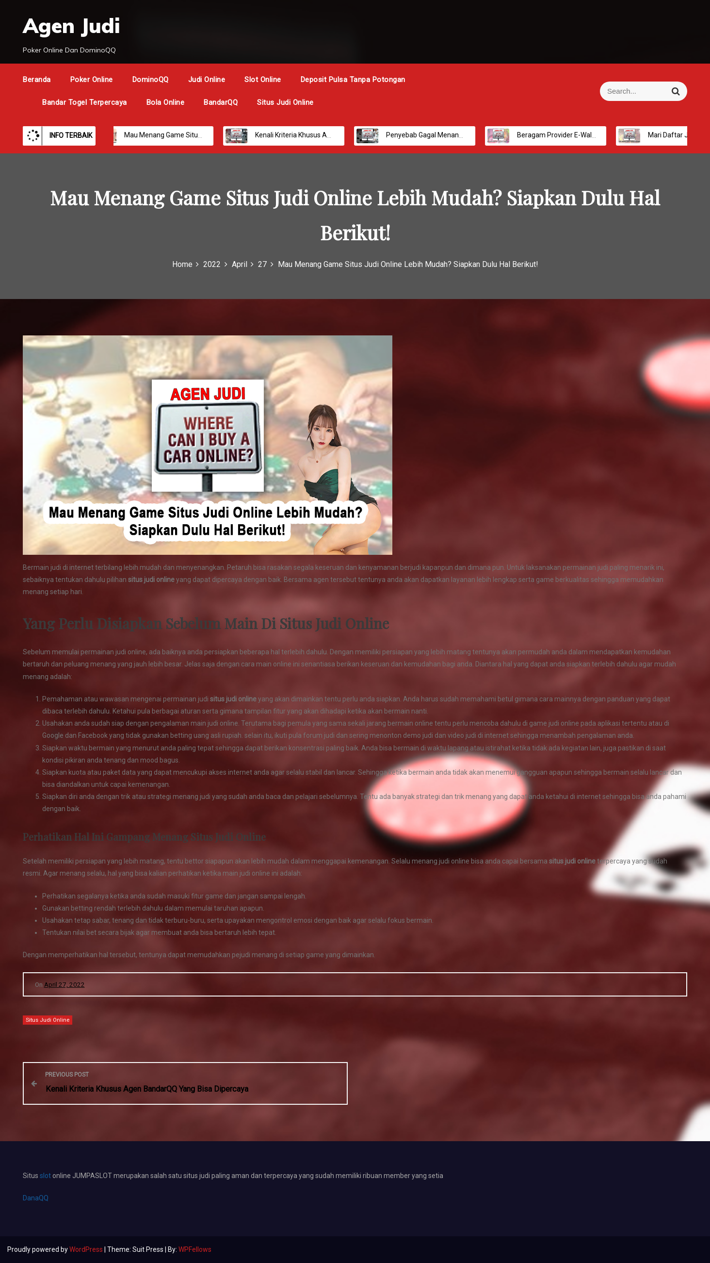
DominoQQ (150, 79)
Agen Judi (71, 25)
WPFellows (194, 1249)
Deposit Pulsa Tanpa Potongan (353, 79)
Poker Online (91, 79)
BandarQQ (221, 102)
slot (46, 1176)
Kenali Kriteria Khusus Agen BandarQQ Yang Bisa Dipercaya (336, 135)
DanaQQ (35, 1198)
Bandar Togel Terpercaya (84, 102)
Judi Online (207, 79)
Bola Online (165, 102)
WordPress (86, 1249)
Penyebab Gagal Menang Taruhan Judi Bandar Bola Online (466, 135)
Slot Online (262, 79)
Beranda (37, 79)
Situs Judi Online (285, 102)
